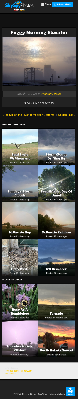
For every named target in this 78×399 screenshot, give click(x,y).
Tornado (56, 313)
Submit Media (63, 4)
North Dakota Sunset (56, 350)
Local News (10, 373)
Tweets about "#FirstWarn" (19, 370)
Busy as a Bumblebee (20, 311)
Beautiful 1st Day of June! (56, 193)
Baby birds (19, 269)
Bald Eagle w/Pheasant (20, 156)
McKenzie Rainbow (56, 232)
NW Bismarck (56, 269)
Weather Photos (51, 93)
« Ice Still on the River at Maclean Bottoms (28, 115)
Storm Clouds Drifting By (56, 156)
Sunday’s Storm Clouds (20, 193)
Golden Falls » (66, 115)
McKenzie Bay (20, 232)
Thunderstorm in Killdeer (19, 348)
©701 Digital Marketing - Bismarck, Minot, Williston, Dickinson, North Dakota (39, 394)
